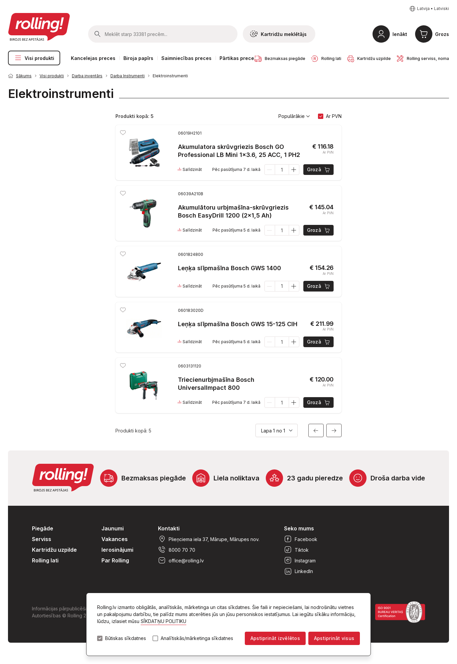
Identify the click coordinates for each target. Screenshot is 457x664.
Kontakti (169, 528)
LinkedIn (298, 571)
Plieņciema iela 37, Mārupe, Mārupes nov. (208, 539)
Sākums (24, 75)
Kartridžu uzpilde (54, 549)
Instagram (300, 560)
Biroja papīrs (138, 58)
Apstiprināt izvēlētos (275, 638)
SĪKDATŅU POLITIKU (163, 621)
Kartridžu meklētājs (278, 34)
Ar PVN (334, 116)
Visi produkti (34, 58)
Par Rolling (115, 560)
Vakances (114, 539)
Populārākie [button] (294, 116)
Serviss (41, 539)
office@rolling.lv (181, 560)
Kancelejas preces (93, 58)
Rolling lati (45, 560)
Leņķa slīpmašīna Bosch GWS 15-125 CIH (237, 324)
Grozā (319, 169)
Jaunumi (112, 528)
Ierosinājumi (117, 549)
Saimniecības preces (186, 58)
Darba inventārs (87, 75)
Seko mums (299, 528)
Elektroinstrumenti (170, 75)
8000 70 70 (176, 550)
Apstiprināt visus (334, 638)
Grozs (442, 34)
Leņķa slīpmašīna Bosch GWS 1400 (229, 268)
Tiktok (296, 550)
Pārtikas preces (238, 58)
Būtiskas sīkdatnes (125, 638)
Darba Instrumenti (127, 75)
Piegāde (42, 528)
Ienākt (399, 34)
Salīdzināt (190, 170)
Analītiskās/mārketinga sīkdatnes (197, 638)
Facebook (300, 539)
